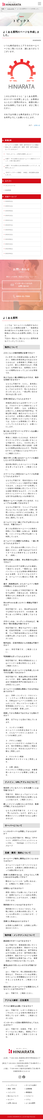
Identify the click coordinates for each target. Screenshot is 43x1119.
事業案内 (29, 1092)
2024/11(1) (9, 220)
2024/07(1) (9, 225)
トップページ (12, 1085)
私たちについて (13, 1096)
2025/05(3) (9, 211)
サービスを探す (31, 1085)
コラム (28, 1099)
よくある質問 (31, 96)
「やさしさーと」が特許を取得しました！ (19, 154)
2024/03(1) (9, 230)
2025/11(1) (9, 206)
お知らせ (37, 125)
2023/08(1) (9, 239)
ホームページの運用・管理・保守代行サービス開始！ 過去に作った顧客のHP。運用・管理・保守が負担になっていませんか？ (22, 147)
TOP (2, 8)
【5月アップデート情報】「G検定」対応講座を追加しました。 (22, 173)
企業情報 (29, 1089)
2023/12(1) (9, 234)
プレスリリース (10, 185)
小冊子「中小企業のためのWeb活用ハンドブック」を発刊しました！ (22, 167)
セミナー (11, 1099)
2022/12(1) (9, 244)
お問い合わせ (12, 1103)
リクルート (30, 1096)
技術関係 (8, 190)
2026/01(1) (9, 201)
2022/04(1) (9, 253)
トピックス (10, 8)
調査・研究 (11, 1089)
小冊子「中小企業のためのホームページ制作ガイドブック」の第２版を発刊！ (22, 160)
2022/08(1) (9, 249)
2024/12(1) (9, 215)
